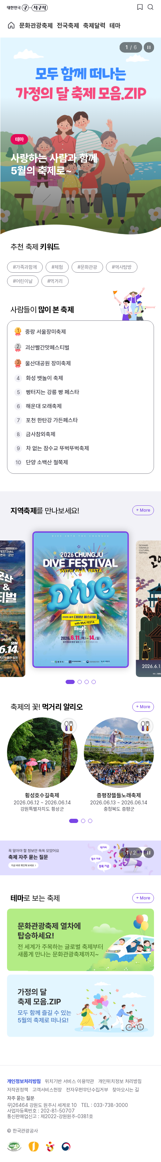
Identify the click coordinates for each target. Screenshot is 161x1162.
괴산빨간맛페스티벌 (47, 347)
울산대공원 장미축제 (48, 363)
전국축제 (68, 25)
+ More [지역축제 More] (143, 510)
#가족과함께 (25, 267)
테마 (115, 25)
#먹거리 (55, 281)
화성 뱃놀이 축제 (44, 378)
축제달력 (94, 25)
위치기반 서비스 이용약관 (69, 1081)
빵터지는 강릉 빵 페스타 (52, 392)
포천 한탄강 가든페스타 (52, 420)
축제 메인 (11, 25)
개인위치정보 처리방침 (120, 1081)
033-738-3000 (111, 1105)
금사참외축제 (40, 434)
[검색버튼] (150, 7)
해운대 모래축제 (44, 406)
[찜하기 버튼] (139, 7)
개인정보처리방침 (24, 1081)
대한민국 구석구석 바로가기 (27, 7)
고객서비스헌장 (47, 1090)
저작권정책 (17, 1090)
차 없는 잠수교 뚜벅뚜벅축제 (57, 448)
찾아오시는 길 (125, 1090)
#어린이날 (23, 281)
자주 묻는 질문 (20, 1098)
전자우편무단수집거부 (87, 1090)
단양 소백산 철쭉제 (47, 462)
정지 (148, 47)
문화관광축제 (36, 25)
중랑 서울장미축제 (45, 331)
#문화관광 (87, 267)
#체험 (57, 267)
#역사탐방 (122, 267)
